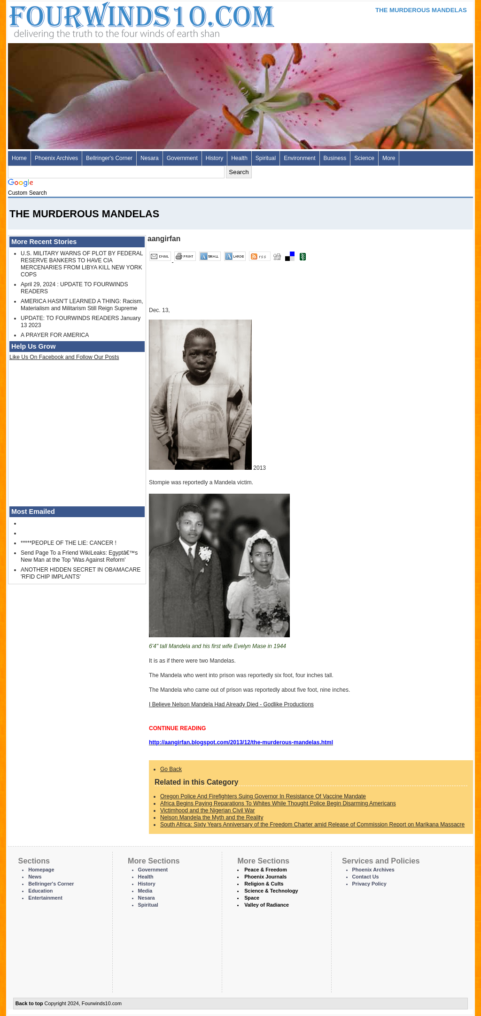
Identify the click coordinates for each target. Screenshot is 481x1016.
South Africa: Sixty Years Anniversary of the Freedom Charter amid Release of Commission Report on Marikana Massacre (312, 824)
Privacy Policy (369, 883)
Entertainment (45, 898)
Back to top (29, 1003)
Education (40, 891)
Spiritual (266, 158)
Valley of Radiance (266, 905)
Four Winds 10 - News (102, 18)
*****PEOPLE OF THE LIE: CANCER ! (68, 543)
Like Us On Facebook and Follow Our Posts (64, 357)
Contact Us (365, 876)
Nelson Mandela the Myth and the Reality (211, 817)
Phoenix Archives (56, 158)
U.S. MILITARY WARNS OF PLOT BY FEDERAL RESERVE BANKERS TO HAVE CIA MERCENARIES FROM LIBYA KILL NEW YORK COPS (82, 264)
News (34, 876)
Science (364, 158)
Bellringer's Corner (109, 158)
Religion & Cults (263, 883)
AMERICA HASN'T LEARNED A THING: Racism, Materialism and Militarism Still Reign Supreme (82, 305)
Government (182, 158)
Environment (299, 158)
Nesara (149, 158)
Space (251, 898)
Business (335, 158)
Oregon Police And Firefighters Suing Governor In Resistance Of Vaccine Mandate (263, 796)
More (388, 158)
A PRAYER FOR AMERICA (55, 335)
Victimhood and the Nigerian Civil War (207, 810)
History (214, 158)
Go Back (171, 769)
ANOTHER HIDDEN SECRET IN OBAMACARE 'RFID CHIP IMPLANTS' (80, 573)
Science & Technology (271, 891)
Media (145, 891)
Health (239, 158)
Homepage (41, 869)
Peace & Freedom (265, 869)
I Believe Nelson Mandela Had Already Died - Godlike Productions (231, 704)
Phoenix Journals (265, 876)
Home (19, 158)
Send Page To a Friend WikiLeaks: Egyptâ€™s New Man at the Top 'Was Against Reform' (79, 556)
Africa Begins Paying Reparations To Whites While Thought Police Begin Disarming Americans (278, 803)
